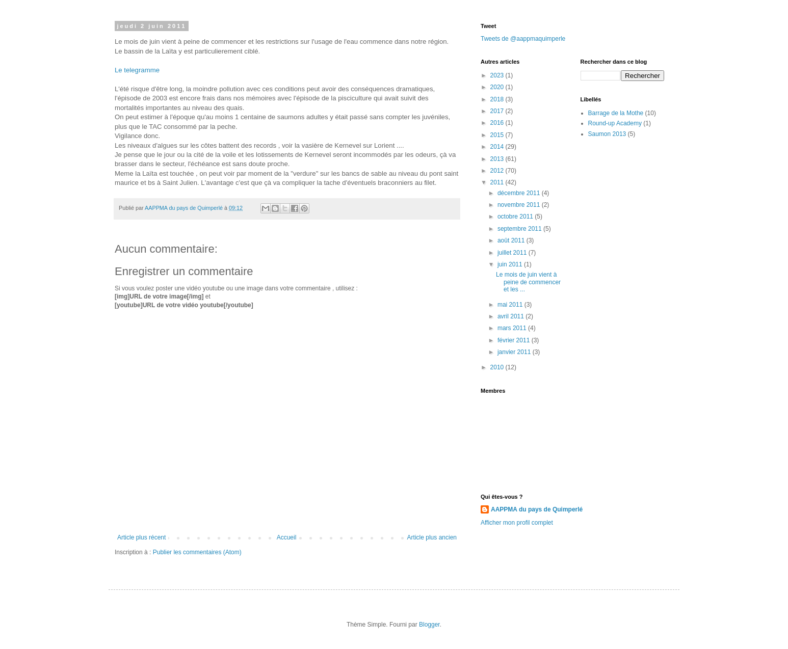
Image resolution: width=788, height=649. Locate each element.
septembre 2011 (520, 228)
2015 (498, 135)
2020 (498, 87)
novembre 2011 (519, 204)
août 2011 (512, 240)
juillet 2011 (513, 252)
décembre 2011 (519, 193)
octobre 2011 (516, 216)
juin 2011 (510, 264)
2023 (498, 75)
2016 (498, 122)
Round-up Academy (615, 123)
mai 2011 (510, 304)
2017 (498, 111)
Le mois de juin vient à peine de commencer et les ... (528, 282)
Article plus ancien (432, 537)
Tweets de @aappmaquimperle (523, 38)
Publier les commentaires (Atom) (197, 552)
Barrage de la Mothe (616, 113)
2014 (498, 146)
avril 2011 (511, 316)
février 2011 (514, 340)
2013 (498, 159)
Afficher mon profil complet (517, 522)
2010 (498, 367)
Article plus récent (141, 537)
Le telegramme (137, 70)
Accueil (287, 537)
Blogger (429, 624)
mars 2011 (512, 328)
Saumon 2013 (607, 134)
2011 (498, 182)
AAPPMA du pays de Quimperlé (537, 509)
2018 (498, 99)
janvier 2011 (515, 352)
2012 (498, 170)
